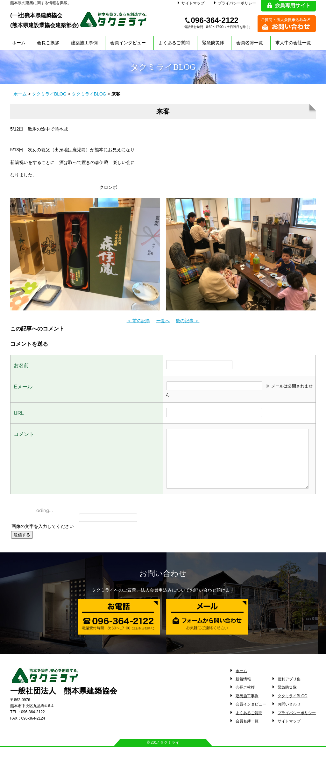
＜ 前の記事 (138, 320)
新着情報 (243, 692)
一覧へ (163, 320)
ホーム (18, 42)
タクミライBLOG (49, 93)
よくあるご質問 (174, 42)
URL (19, 413)
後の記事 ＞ (187, 320)
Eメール (23, 386)
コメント (24, 434)
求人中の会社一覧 (293, 42)
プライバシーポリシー (235, 3)
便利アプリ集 (289, 692)
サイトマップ (191, 3)
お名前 (21, 365)
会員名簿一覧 (249, 42)
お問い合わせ (289, 717)
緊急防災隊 (213, 42)
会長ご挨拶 (48, 42)
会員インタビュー (128, 42)
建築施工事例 (84, 42)
